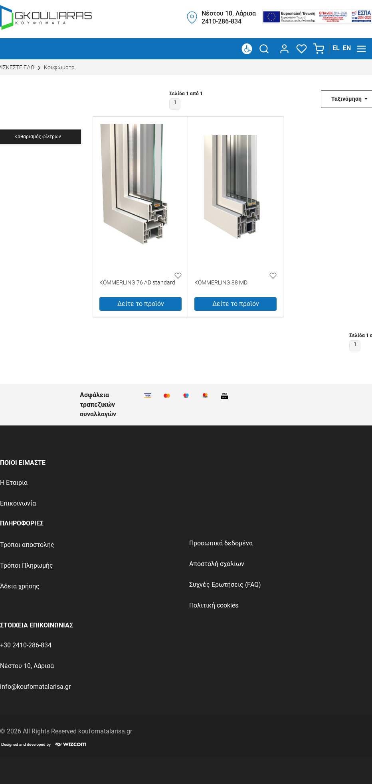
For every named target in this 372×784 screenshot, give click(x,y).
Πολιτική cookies (213, 605)
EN (347, 48)
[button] (319, 49)
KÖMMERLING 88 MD (220, 283)
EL (336, 48)
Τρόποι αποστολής (27, 545)
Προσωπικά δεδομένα (221, 543)
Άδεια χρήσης (20, 586)
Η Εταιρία (14, 482)
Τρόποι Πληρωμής (26, 565)
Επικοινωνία (18, 503)
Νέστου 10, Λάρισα (27, 666)
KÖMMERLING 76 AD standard (137, 283)
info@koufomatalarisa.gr (35, 686)
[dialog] (283, 48)
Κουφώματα (55, 67)
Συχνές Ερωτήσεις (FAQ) (225, 584)
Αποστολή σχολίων (216, 564)
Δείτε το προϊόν (140, 304)
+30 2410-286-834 (25, 645)
